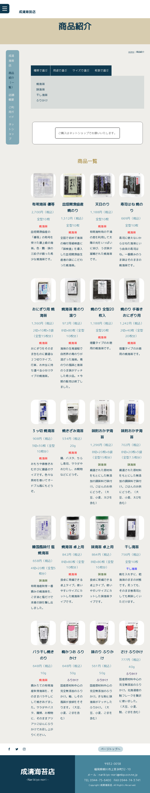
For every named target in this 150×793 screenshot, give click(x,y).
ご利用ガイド (11, 112)
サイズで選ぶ (80, 70)
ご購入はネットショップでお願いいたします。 (87, 133)
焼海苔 (40, 84)
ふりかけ (41, 100)
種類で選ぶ (40, 70)
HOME (131, 52)
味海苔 (40, 89)
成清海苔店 (27, 12)
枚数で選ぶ (102, 70)
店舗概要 (11, 97)
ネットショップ (11, 131)
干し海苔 (41, 95)
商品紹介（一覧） (11, 80)
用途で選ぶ (60, 70)
